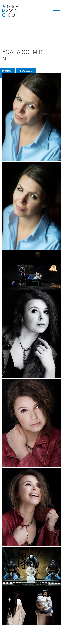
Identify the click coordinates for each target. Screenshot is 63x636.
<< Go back (25, 71)
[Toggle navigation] (56, 10)
